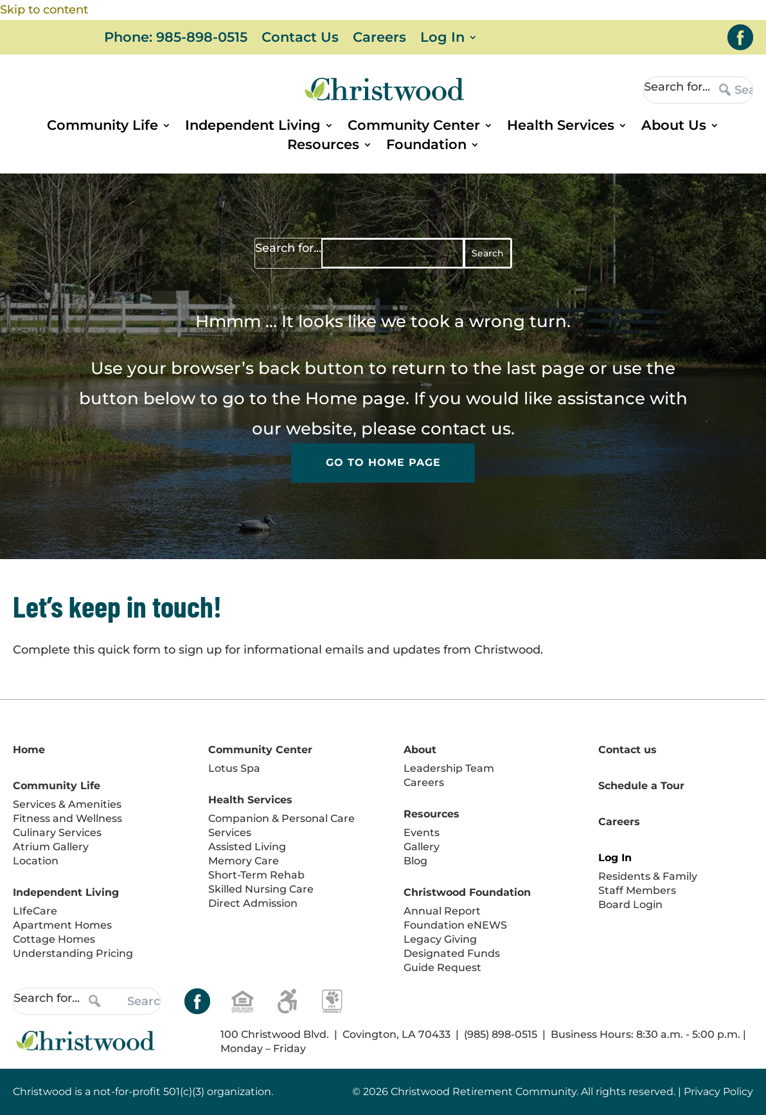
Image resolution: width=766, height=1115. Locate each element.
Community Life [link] (102, 127)
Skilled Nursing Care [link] (261, 889)
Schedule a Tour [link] (641, 786)
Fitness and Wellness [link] (67, 818)
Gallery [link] (422, 847)
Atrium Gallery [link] (51, 847)
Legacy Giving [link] (440, 939)
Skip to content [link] (44, 10)
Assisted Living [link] (247, 847)
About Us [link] (673, 127)
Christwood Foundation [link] (467, 892)
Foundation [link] (426, 146)
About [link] (420, 750)
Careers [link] (379, 39)
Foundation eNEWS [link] (455, 925)
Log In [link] (442, 39)
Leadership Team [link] (449, 768)
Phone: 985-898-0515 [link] (175, 39)
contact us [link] (466, 428)
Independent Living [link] (253, 127)
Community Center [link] (414, 127)
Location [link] (35, 861)
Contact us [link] (627, 750)
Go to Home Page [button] (383, 463)
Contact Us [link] (300, 39)
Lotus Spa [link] (234, 768)
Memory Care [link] (243, 861)
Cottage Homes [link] (54, 939)
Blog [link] (415, 861)
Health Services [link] (560, 127)
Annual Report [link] (442, 911)
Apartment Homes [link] (62, 925)
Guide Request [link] (442, 967)
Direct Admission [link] (253, 903)
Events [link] (422, 832)
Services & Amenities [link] (67, 804)
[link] (740, 37)
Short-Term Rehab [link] (256, 875)
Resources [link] (323, 146)
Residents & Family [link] (647, 876)
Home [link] (331, 398)
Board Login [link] (630, 904)
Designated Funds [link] (452, 953)
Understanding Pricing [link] (73, 953)
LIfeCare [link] (35, 911)
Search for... (677, 87)
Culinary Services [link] (57, 832)
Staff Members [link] (637, 890)
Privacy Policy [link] (718, 1091)
